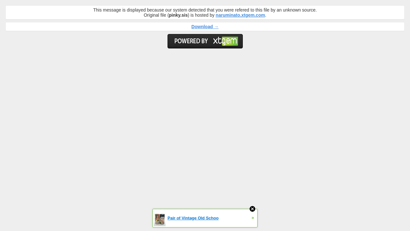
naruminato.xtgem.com (240, 15)
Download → (205, 26)
